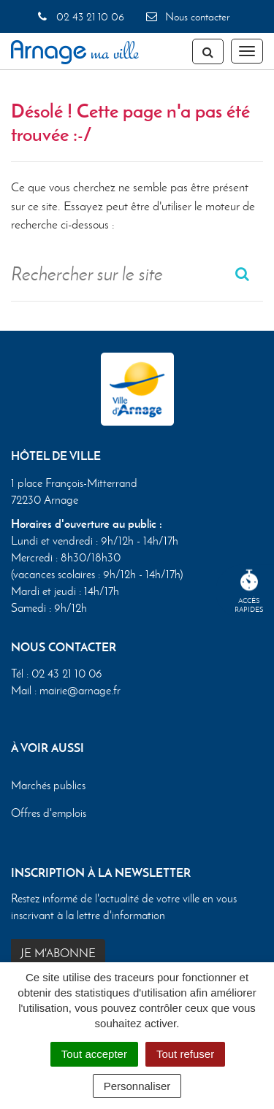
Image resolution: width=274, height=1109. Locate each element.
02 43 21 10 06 (80, 16)
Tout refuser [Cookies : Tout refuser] (185, 1054)
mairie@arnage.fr (80, 690)
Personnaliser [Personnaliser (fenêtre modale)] (137, 1086)
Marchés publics (48, 785)
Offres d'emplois (48, 813)
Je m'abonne (58, 953)
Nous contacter (187, 16)
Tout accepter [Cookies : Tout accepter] (94, 1054)
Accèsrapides (249, 591)
